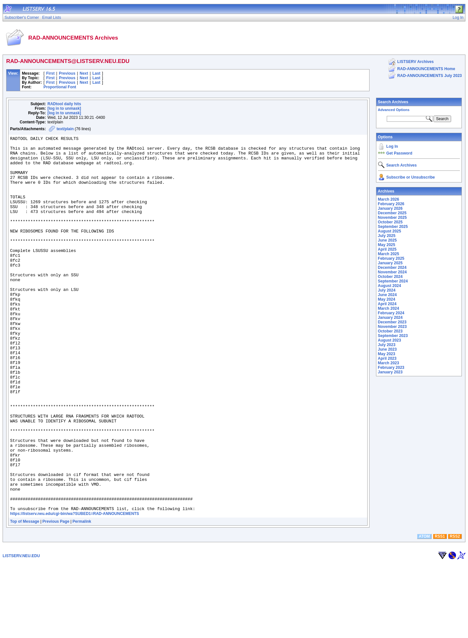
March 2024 (388, 308)
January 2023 (390, 372)
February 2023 (391, 367)
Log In (392, 146)
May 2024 (386, 299)
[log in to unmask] (64, 108)
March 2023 (388, 363)
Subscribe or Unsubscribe (410, 177)
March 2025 (388, 254)
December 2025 (392, 213)
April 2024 (387, 304)
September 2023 (393, 335)
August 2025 (389, 231)
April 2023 (387, 358)
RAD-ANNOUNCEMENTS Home (426, 69)
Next (84, 73)
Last (96, 73)
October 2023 (390, 331)
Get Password (399, 153)
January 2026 (390, 208)
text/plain (65, 129)
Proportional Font (60, 87)
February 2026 (391, 204)
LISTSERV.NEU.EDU (21, 631)
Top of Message (24, 596)
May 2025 (386, 245)
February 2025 (391, 258)
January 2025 (390, 263)
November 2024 (392, 272)
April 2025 (387, 249)
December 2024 (392, 267)
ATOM (424, 611)
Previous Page (56, 596)
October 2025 (390, 222)
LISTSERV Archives (415, 61)
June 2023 (387, 349)
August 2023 (389, 340)
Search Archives (393, 102)
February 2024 (391, 313)
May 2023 (386, 354)
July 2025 (387, 235)
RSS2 (455, 611)
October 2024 (390, 276)
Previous (67, 73)
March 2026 (388, 199)
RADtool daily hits (64, 104)
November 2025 (392, 217)
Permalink (81, 596)
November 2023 (392, 326)
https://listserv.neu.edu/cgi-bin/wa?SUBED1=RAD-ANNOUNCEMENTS (74, 588)
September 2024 (393, 281)
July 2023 (387, 345)
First (50, 73)
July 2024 (387, 290)
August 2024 (389, 285)
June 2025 (387, 240)
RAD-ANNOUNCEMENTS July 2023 (429, 75)
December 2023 (392, 322)
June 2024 (387, 295)
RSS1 (440, 611)
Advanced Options (394, 110)
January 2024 (390, 317)
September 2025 (393, 226)
